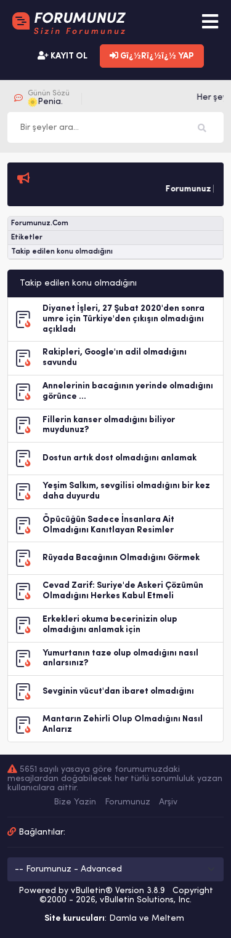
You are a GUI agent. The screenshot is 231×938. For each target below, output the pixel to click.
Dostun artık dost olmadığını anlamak (120, 458)
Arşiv (168, 802)
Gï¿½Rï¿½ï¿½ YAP (152, 56)
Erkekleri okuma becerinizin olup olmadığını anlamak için (110, 625)
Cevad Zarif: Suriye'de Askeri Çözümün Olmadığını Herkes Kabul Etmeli (123, 591)
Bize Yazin (75, 802)
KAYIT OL (62, 56)
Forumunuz (127, 802)
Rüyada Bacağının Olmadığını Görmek (121, 558)
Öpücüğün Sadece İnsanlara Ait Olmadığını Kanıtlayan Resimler (108, 525)
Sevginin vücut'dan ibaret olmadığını (118, 691)
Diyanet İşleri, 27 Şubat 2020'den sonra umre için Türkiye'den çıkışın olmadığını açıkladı (124, 319)
